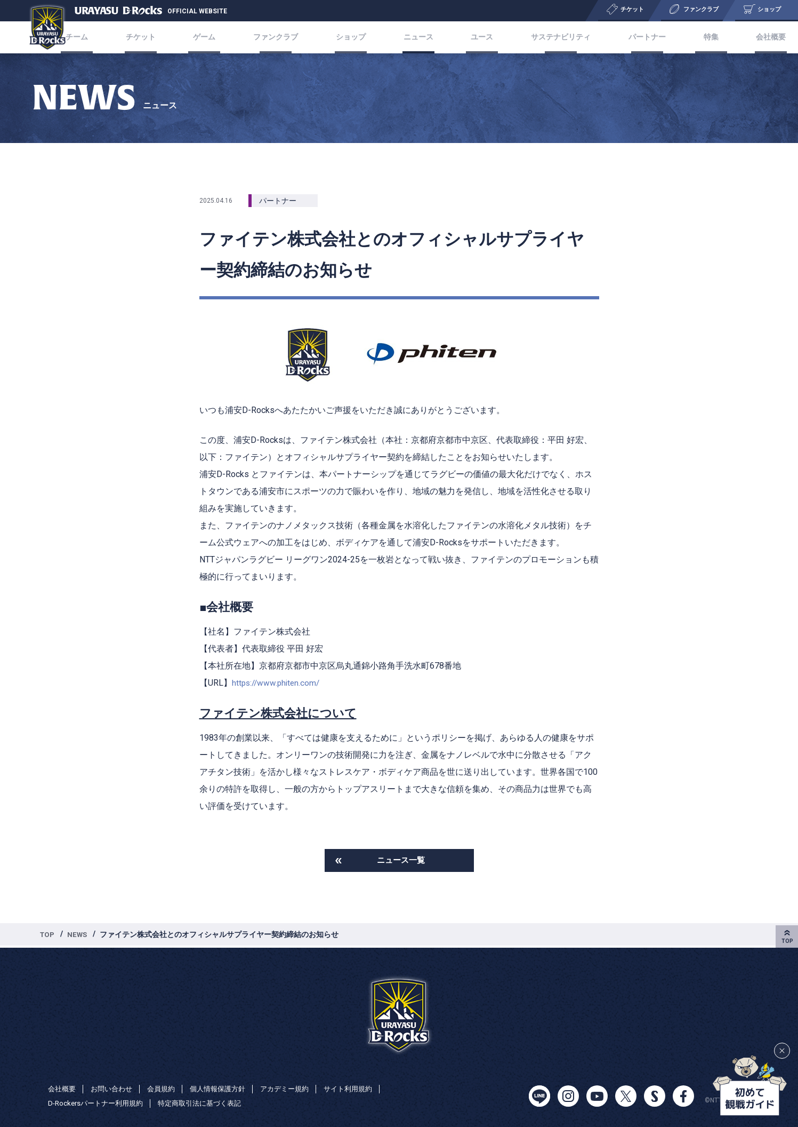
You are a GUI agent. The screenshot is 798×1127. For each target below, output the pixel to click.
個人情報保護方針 (227, 1088)
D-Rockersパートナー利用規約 (99, 1103)
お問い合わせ (115, 1088)
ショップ (355, 37)
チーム (103, 37)
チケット (160, 37)
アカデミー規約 (298, 1088)
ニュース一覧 (400, 861)
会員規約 (167, 1088)
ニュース (417, 37)
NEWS (79, 936)
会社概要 (744, 37)
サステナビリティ (549, 37)
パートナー (633, 37)
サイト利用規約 (365, 1088)
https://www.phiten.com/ (278, 683)
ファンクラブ (284, 37)
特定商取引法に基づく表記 (209, 1103)
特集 (690, 37)
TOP (48, 936)
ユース (475, 37)
